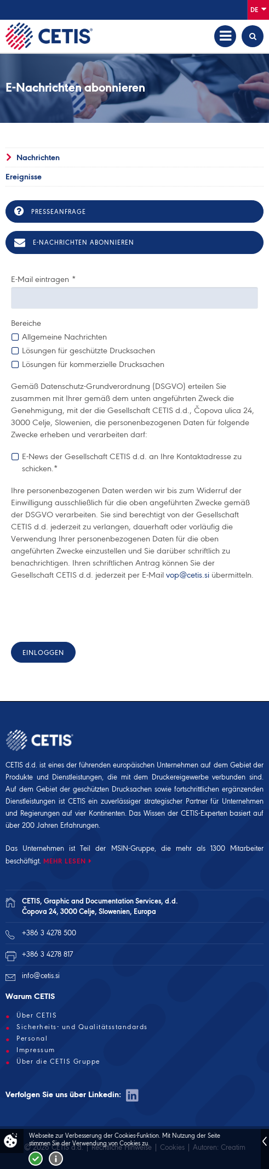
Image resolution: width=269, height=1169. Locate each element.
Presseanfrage (50, 211)
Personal (32, 1038)
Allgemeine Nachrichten (64, 336)
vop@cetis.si (187, 575)
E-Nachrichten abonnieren (74, 242)
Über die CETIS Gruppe (58, 1061)
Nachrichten (38, 157)
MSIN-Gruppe (132, 848)
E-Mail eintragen (43, 279)
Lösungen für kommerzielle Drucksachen (93, 364)
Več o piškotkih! (56, 1158)
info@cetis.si (41, 976)
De (258, 9)
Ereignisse (23, 177)
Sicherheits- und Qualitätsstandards (82, 1027)
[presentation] (94, 612)
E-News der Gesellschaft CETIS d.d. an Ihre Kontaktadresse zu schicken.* (132, 461)
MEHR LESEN (64, 861)
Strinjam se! (35, 1158)
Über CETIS (36, 1015)
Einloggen (43, 652)
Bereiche (26, 323)
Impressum (35, 1050)
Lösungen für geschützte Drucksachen (88, 350)
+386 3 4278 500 (49, 933)
